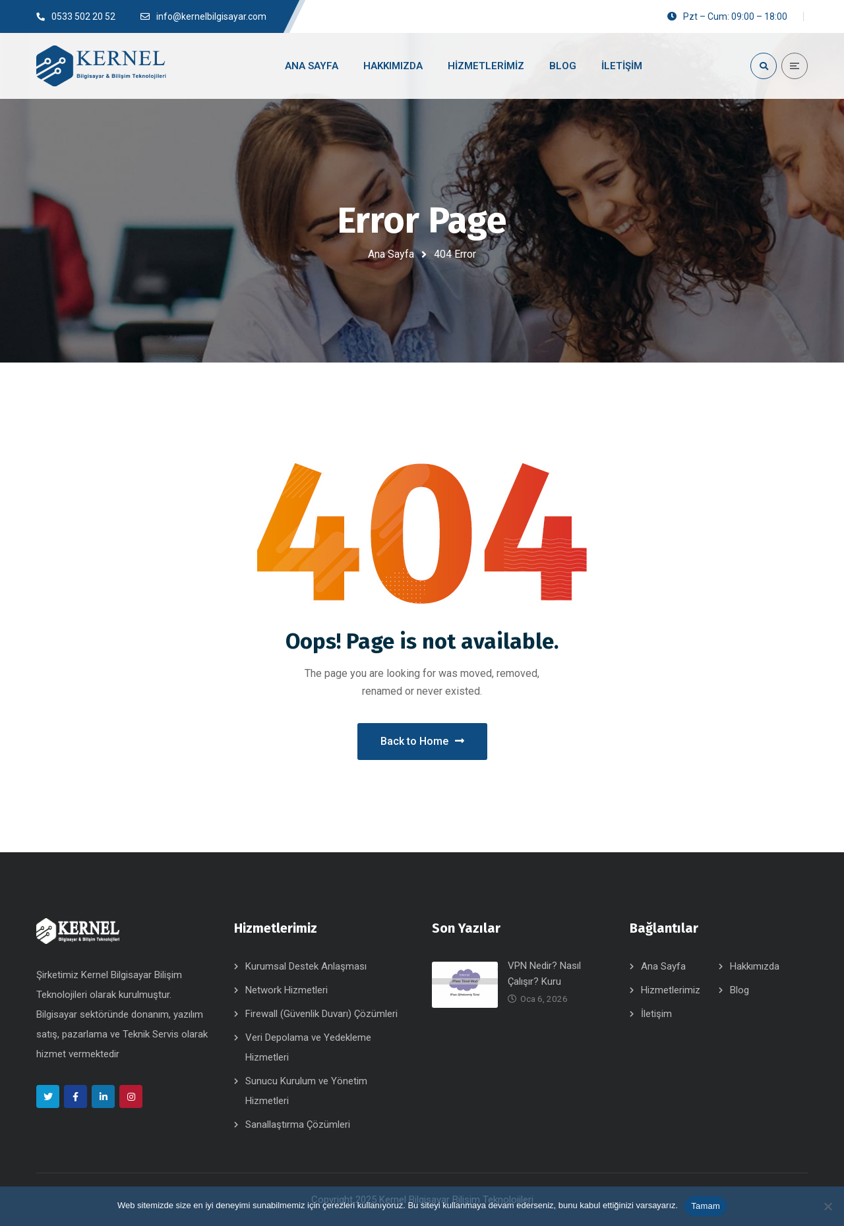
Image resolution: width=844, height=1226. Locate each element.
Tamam (705, 1206)
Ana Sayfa (391, 254)
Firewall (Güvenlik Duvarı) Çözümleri (321, 1014)
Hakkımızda (754, 966)
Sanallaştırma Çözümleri (297, 1124)
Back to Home (422, 741)
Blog (739, 990)
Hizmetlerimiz (670, 990)
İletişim (656, 1014)
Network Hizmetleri (286, 990)
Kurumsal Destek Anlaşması (306, 966)
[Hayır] (827, 1206)
